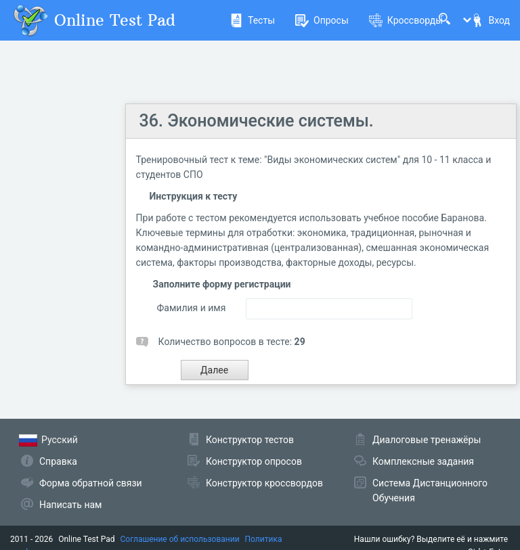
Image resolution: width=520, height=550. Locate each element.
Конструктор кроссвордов (264, 483)
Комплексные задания (423, 461)
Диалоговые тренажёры (426, 439)
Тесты (252, 20)
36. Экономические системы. (256, 121)
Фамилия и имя (191, 307)
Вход (490, 20)
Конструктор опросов (254, 461)
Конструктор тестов (250, 439)
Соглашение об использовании (180, 539)
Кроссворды (406, 20)
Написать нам (70, 504)
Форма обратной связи (90, 483)
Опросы (322, 20)
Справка (58, 461)
